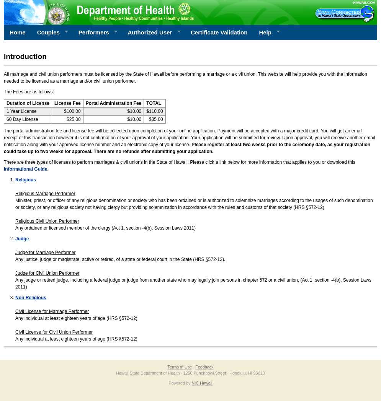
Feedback (204, 367)
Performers (95, 32)
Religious (25, 180)
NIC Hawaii (202, 383)
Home (18, 32)
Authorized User (151, 32)
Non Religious (30, 297)
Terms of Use (179, 367)
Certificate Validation (219, 32)
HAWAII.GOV (364, 2)
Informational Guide (25, 169)
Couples (50, 32)
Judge (22, 238)
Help (266, 32)
